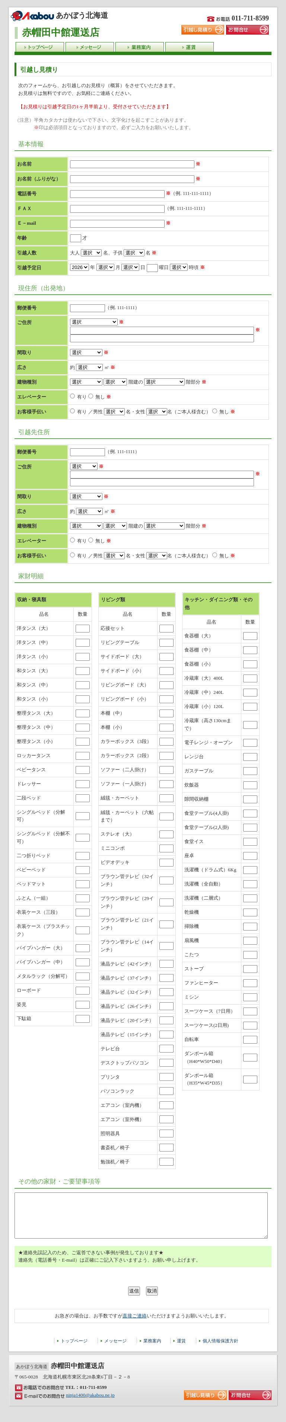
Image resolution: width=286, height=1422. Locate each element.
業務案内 (152, 1349)
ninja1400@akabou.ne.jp (90, 1404)
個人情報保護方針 (220, 1349)
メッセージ (115, 1349)
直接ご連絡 (135, 1324)
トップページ (74, 1349)
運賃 (181, 1349)
